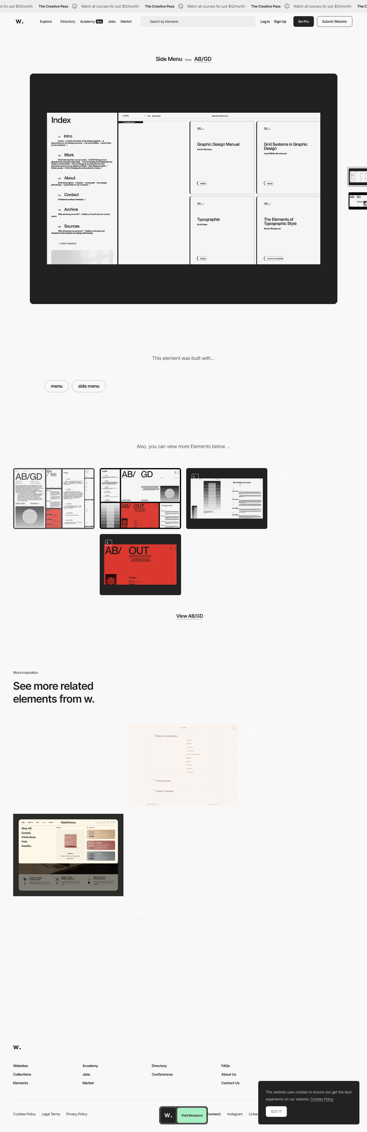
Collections (22, 1074)
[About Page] (140, 564)
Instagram (235, 1114)
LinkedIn (255, 1114)
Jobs (112, 21)
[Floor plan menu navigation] (183, 855)
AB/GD (202, 59)
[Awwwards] (19, 21)
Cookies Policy (24, 1114)
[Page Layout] (227, 498)
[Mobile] (54, 498)
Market (126, 21)
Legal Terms (51, 1114)
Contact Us (230, 1083)
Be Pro (303, 21)
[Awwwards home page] (168, 1115)
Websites (20, 1066)
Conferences (162, 1074)
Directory (67, 21)
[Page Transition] (313, 498)
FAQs (225, 1066)
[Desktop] (140, 498)
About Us (228, 1074)
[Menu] (68, 765)
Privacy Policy (76, 1114)
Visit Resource (192, 1115)
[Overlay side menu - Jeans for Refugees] (183, 943)
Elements (20, 1083)
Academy (91, 21)
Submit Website (334, 21)
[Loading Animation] (54, 564)
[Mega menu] (68, 855)
